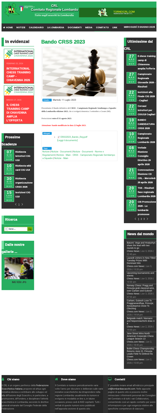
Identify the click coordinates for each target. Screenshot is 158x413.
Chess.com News (135, 266)
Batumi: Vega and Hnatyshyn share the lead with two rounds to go (141, 245)
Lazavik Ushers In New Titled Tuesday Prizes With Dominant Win (141, 260)
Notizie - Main (61, 158)
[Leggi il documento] (67, 140)
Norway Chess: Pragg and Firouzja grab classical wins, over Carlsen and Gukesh (140, 288)
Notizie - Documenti (61, 151)
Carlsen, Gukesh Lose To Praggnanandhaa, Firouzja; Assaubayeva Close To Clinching (140, 304)
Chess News (133, 251)
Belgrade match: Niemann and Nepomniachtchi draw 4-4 (141, 321)
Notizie (46, 151)
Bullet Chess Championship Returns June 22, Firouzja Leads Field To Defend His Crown (140, 352)
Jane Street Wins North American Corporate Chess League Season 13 (140, 336)
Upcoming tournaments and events (140, 274)
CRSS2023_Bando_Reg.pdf (73, 137)
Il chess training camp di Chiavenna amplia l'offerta (17, 112)
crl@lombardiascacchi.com (121, 389)
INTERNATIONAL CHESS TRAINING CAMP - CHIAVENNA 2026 (18, 74)
